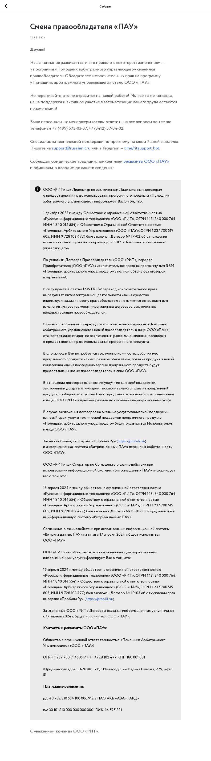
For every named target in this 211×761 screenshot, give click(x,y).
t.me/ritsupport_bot (141, 148)
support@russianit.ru (71, 148)
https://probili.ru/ (131, 441)
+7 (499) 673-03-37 (69, 128)
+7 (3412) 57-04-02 (106, 128)
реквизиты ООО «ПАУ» (146, 161)
